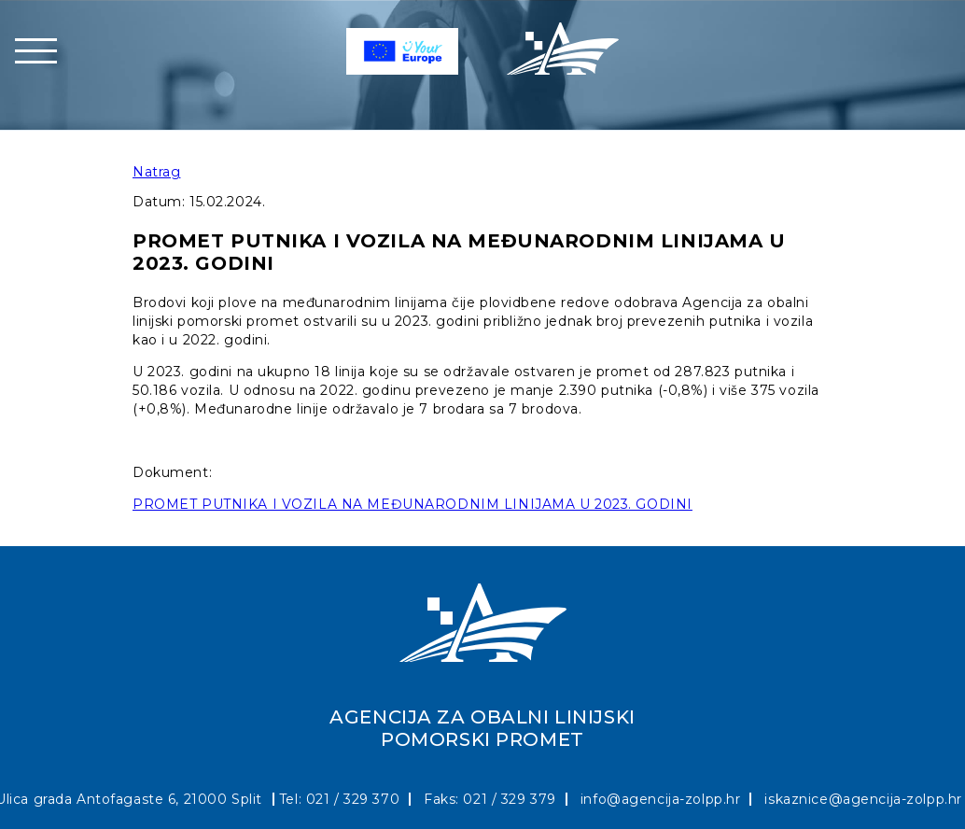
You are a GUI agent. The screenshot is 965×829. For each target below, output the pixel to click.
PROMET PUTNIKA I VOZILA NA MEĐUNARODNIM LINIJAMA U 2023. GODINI (412, 504)
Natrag (156, 171)
